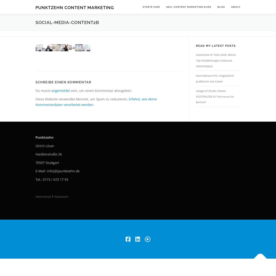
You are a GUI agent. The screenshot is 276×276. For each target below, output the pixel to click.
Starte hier (151, 7)
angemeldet (60, 90)
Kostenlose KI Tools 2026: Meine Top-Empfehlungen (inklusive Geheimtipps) (216, 60)
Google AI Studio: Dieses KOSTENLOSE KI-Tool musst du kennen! (215, 96)
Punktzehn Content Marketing (74, 7)
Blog (221, 7)
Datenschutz (43, 196)
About (236, 7)
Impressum (61, 196)
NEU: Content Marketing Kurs (188, 7)
